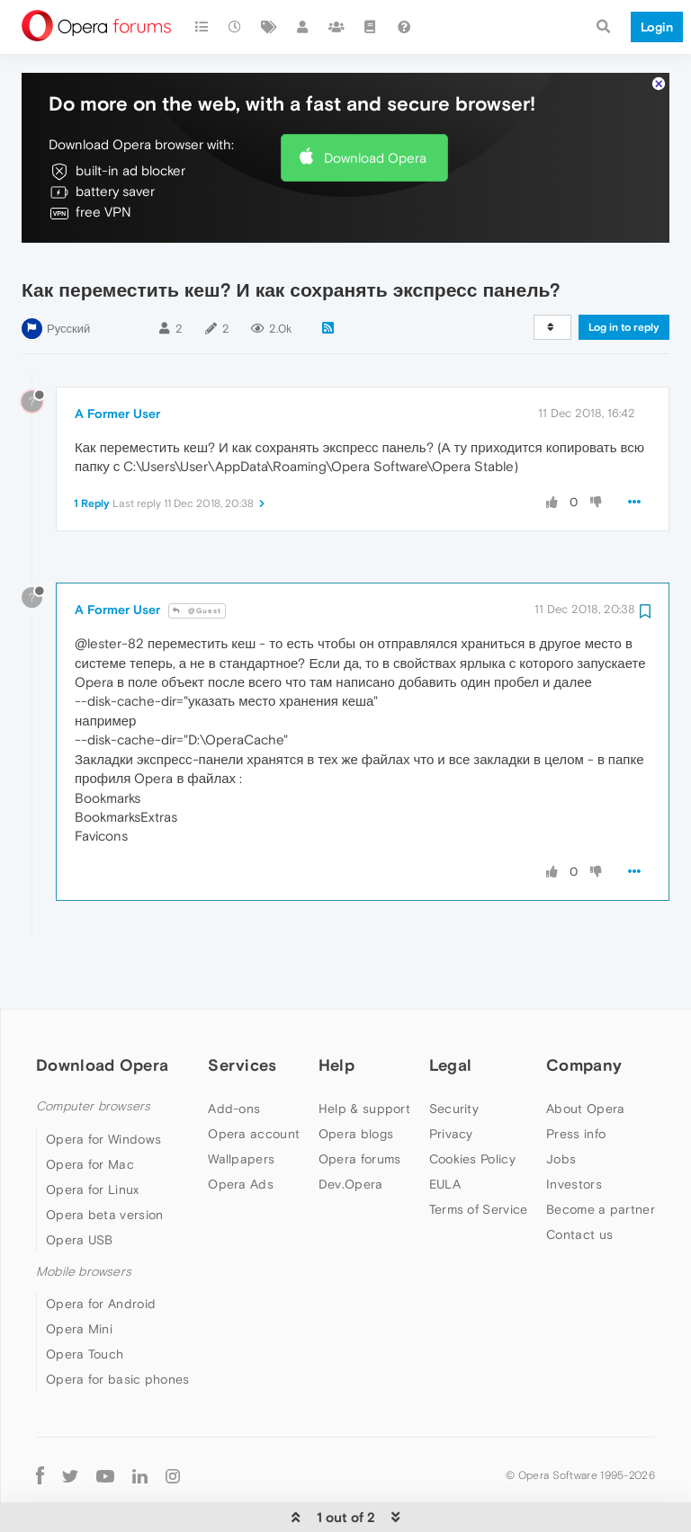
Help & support (364, 1108)
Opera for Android (101, 1303)
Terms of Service (478, 1209)
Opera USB (79, 1240)
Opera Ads (241, 1184)
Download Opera (375, 157)
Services (242, 1064)
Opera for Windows (103, 1139)
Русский (68, 328)
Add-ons (234, 1108)
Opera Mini (79, 1329)
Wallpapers (241, 1159)
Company (584, 1064)
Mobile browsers (83, 1271)
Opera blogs (356, 1134)
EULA (445, 1184)
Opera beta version (104, 1214)
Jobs (561, 1159)
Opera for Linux (92, 1189)
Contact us (579, 1234)
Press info (576, 1134)
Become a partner (600, 1209)
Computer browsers (93, 1106)
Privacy (451, 1134)
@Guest (197, 611)
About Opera (585, 1108)
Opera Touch (84, 1354)
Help (336, 1064)
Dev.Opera (351, 1184)
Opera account (254, 1134)
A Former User (117, 413)
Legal (450, 1064)
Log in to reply (624, 327)
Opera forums (360, 1159)
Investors (574, 1184)
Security (454, 1108)
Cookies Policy (472, 1159)
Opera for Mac (90, 1164)
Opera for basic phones (118, 1379)
